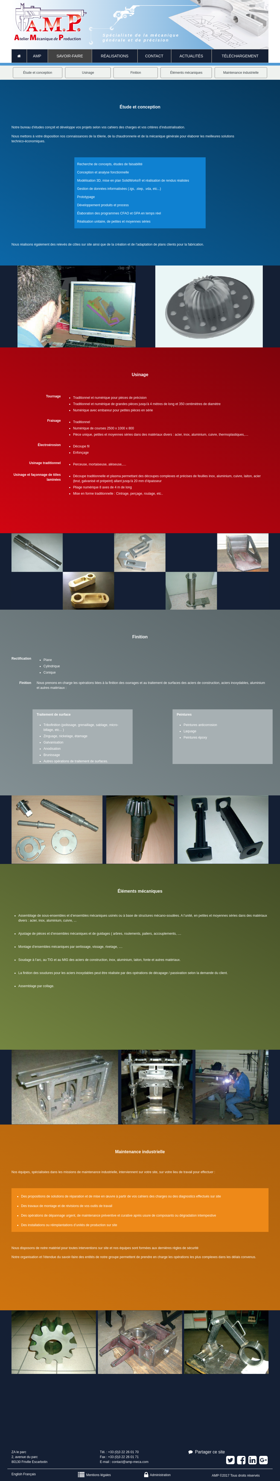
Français (29, 1474)
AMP (37, 56)
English (16, 1474)
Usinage (88, 73)
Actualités (191, 56)
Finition (135, 73)
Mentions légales (94, 1475)
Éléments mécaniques (186, 73)
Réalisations (115, 56)
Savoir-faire (70, 56)
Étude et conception (37, 73)
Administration (157, 1475)
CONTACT (154, 56)
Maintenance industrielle (240, 73)
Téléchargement (240, 56)
